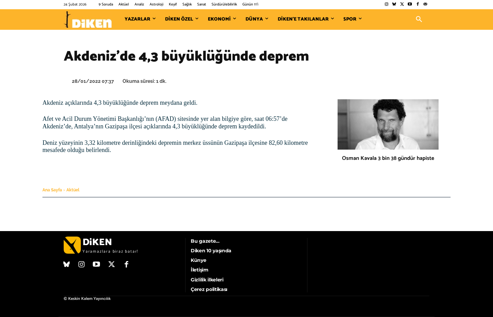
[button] (419, 19)
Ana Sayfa (52, 190)
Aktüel (72, 190)
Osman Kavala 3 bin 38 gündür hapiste (388, 158)
